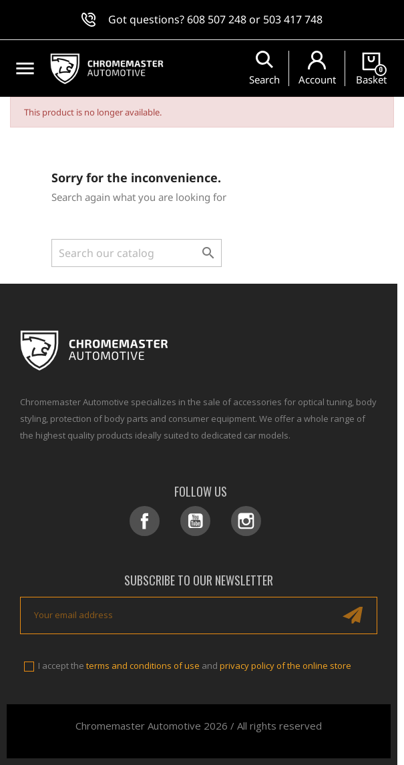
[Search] (136, 253)
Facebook (145, 521)
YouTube (195, 521)
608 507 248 (216, 19)
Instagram (246, 521)
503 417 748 (293, 19)
